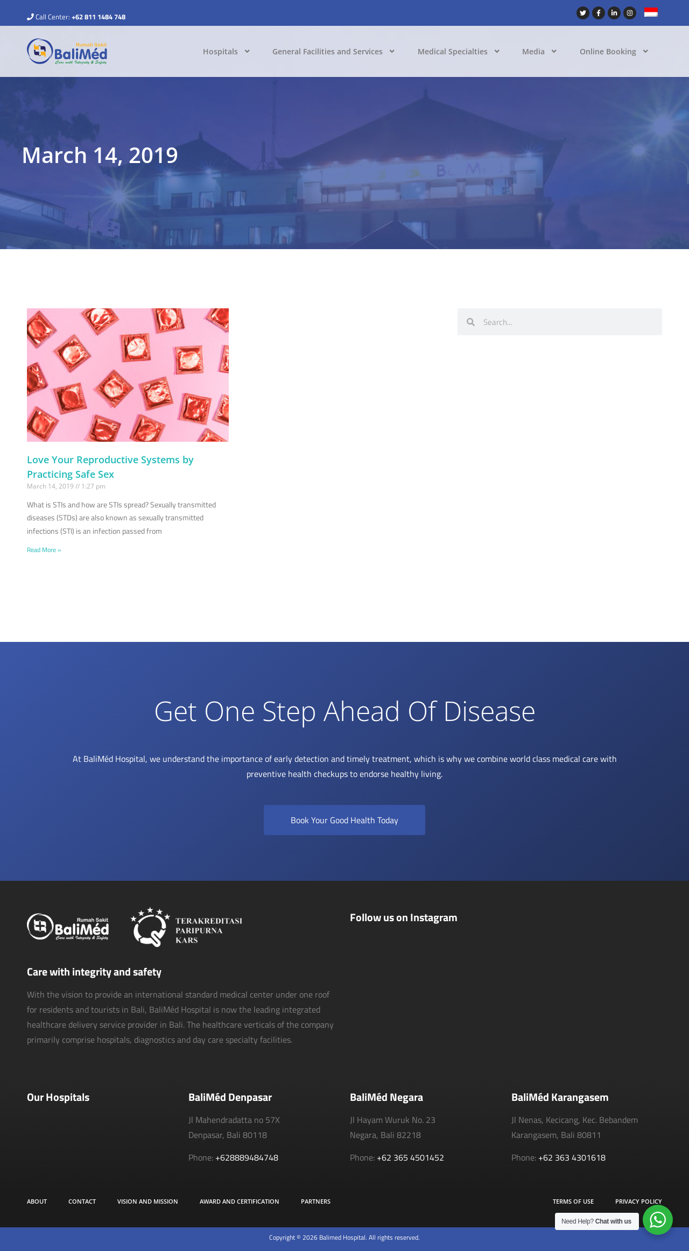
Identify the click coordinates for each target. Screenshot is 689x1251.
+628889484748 (246, 1157)
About (37, 1201)
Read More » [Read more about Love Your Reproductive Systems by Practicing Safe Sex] (44, 550)
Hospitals (227, 51)
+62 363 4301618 (572, 1157)
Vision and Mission (147, 1201)
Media (540, 51)
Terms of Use (573, 1201)
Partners (316, 1201)
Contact (82, 1201)
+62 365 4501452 (410, 1157)
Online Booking (614, 51)
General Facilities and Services (334, 51)
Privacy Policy (638, 1201)
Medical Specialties (459, 51)
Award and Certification (239, 1201)
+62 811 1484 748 (98, 16)
